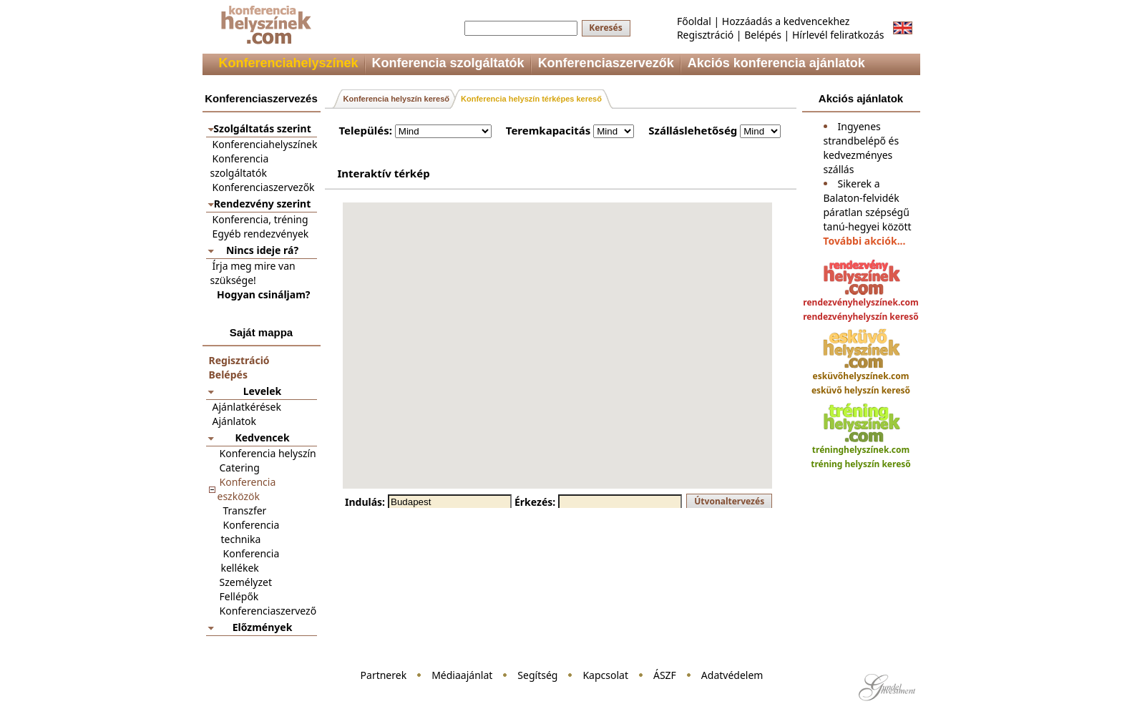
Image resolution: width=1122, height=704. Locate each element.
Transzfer (245, 510)
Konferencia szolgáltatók (239, 166)
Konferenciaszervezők (264, 187)
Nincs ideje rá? (262, 250)
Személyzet (246, 582)
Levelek (262, 391)
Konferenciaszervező (268, 610)
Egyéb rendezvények (261, 233)
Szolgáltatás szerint (262, 128)
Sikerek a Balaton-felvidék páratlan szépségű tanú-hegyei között (868, 205)
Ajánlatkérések (247, 407)
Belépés (762, 34)
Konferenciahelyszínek (265, 144)
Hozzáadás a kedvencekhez (786, 21)
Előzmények (263, 627)
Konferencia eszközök (247, 489)
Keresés (606, 27)
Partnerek (384, 675)
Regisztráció (705, 34)
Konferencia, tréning (260, 219)
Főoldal (694, 21)
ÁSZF (664, 675)
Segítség (537, 675)
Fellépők (239, 596)
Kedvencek (262, 437)
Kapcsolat (605, 675)
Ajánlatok (235, 421)
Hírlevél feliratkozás (838, 34)
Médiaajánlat (461, 675)
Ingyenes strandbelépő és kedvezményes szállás (861, 147)
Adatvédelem (732, 675)
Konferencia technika (250, 532)
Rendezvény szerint (262, 203)
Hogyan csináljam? (263, 294)
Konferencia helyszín (268, 453)
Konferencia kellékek (250, 561)
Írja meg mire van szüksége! (253, 273)
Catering (240, 467)
